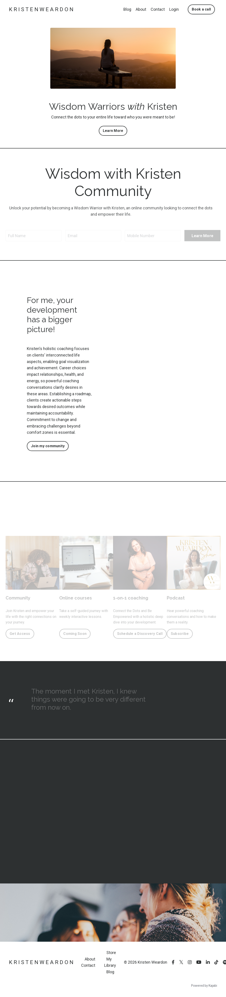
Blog (127, 9)
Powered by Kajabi (204, 985)
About (141, 9)
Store (111, 952)
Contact (158, 9)
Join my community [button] (48, 446)
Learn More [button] (113, 131)
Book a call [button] (201, 9)
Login (174, 9)
